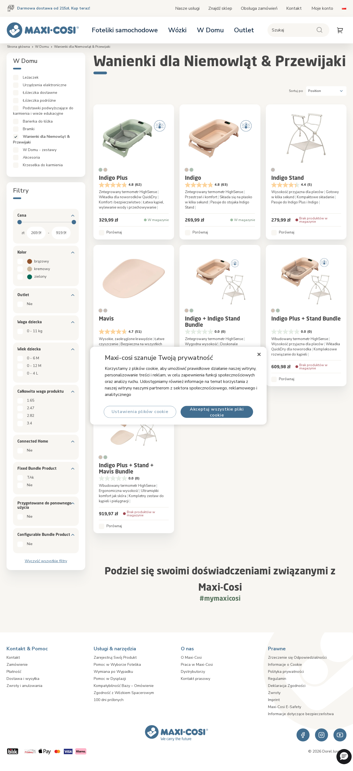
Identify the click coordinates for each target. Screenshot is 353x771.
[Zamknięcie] (259, 354)
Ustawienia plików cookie (140, 412)
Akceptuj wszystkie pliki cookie (217, 412)
